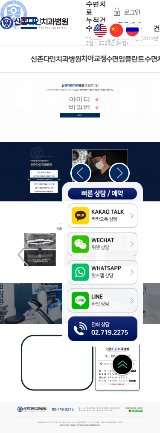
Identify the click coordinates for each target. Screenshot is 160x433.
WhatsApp (136, 411)
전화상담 (75, 320)
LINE (138, 411)
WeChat (133, 411)
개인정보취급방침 (130, 409)
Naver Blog (142, 411)
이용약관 (139, 409)
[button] (119, 173)
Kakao (130, 411)
